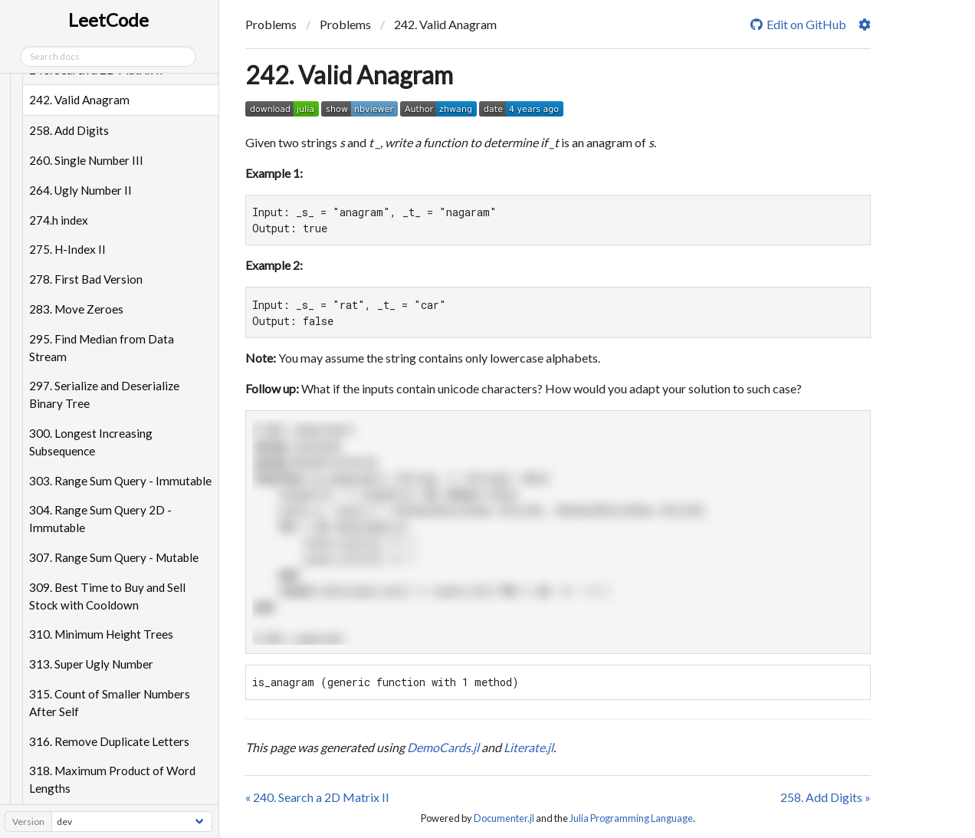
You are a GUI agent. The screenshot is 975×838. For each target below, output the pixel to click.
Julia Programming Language (631, 818)
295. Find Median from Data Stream (103, 347)
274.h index (60, 220)
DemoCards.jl (443, 747)
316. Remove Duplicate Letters (111, 741)
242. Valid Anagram (81, 100)
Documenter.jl (504, 818)
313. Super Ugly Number (93, 664)
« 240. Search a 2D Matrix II (317, 797)
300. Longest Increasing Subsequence (92, 442)
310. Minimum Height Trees (103, 634)
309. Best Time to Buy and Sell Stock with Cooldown (109, 596)
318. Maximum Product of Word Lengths (114, 779)
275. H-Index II (69, 249)
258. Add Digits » (825, 797)
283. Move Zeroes (78, 309)
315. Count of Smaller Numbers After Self (111, 702)
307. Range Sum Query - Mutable (115, 557)
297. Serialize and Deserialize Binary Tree (106, 394)
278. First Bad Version (87, 279)
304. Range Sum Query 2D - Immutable (102, 518)
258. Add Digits (70, 130)
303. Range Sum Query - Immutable (122, 481)
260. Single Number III (88, 160)
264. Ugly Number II (82, 190)
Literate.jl (528, 747)
